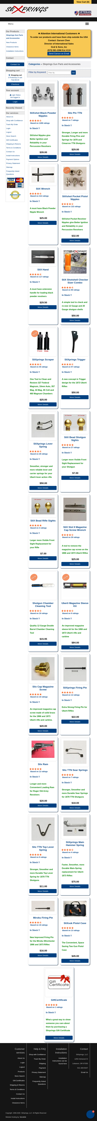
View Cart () (83, 2)
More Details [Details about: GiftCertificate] (59, 1038)
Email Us (84, 1072)
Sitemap (9, 167)
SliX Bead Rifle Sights (43, 520)
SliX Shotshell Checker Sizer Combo (75, 281)
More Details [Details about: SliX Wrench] (43, 223)
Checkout (15, 84)
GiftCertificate (59, 1000)
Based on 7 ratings (70, 120)
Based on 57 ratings (71, 367)
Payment (42, 1068)
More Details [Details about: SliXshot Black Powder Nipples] (43, 157)
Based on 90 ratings (71, 290)
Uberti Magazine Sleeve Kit (75, 604)
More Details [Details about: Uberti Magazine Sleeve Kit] (75, 647)
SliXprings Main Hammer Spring (75, 843)
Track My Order (12, 124)
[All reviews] (35, 120)
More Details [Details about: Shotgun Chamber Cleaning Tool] (43, 644)
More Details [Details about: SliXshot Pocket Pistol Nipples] (75, 240)
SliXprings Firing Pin (75, 687)
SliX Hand (43, 269)
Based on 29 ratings (71, 537)
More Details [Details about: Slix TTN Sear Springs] (75, 808)
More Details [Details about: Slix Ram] (43, 805)
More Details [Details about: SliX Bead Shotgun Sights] (75, 478)
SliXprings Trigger (75, 359)
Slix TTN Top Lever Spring (43, 848)
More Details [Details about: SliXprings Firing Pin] (75, 722)
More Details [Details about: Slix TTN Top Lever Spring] (43, 891)
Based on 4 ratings (38, 528)
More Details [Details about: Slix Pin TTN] (75, 154)
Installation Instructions (14, 51)
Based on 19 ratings (39, 613)
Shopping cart (16, 75)
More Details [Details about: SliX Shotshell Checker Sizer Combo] (75, 320)
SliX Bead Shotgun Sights (75, 438)
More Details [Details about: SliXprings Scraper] (43, 404)
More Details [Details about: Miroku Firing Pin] (43, 955)
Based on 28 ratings (39, 454)
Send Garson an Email (59, 54)
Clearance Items (12, 47)
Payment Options (12, 159)
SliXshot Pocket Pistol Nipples (75, 198)
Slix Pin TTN (75, 113)
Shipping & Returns (13, 144)
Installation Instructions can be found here (59, 1061)
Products (21, 1072)
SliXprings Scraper (43, 359)
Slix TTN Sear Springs (75, 770)
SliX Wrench (43, 188)
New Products (11, 42)
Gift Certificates (12, 140)
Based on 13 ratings (71, 930)
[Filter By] (59, 73)
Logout (8, 132)
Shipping (42, 1063)
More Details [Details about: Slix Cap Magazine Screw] (43, 731)
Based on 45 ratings (39, 367)
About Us (9, 117)
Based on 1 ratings (54, 1007)
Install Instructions (13, 156)
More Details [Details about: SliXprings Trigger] (75, 397)
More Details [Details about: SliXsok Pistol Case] (75, 961)
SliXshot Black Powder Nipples (43, 114)
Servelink (23, 1117)
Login (15, 102)
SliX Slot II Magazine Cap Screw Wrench (75, 528)
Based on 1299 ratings (40, 123)
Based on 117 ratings (39, 277)
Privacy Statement (13, 163)
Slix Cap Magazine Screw (43, 688)
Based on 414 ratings (39, 196)
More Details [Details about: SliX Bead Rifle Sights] (43, 558)
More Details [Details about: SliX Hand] (43, 307)
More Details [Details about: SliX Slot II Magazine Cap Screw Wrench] (75, 564)
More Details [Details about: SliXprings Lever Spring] (43, 488)
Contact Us (15, 64)
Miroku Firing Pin (43, 917)
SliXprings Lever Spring (43, 445)
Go (73, 73)
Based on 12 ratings (71, 695)
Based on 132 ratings (71, 206)
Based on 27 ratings (71, 447)
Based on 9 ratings (70, 613)
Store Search (11, 136)
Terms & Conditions (13, 148)
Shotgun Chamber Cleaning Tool (42, 604)
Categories (34, 64)
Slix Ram (43, 764)
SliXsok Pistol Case (75, 923)
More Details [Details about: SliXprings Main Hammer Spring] (75, 886)
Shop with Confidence (14, 120)
